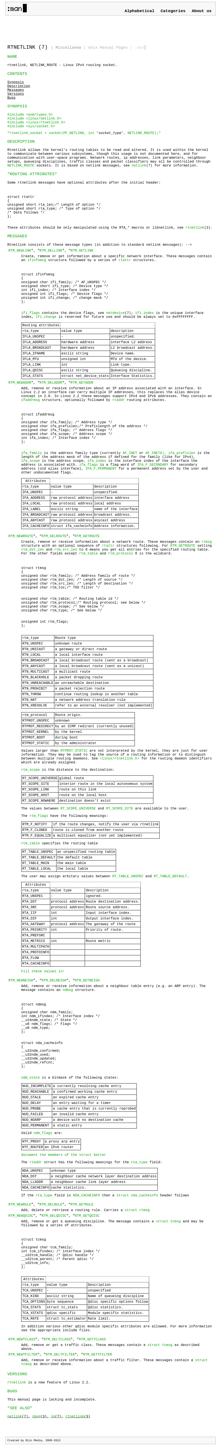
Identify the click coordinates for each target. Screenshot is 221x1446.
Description (18, 86)
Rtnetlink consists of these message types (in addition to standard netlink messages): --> (110, 805)
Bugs (11, 98)
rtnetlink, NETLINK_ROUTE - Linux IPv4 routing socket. (62, 65)
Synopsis (15, 82)
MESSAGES (17, 236)
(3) (77, 1417)
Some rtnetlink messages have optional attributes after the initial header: (110, 205)
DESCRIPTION (21, 141)
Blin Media (33, 1440)
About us (202, 11)
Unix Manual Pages (108, 47)
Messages (15, 90)
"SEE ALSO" (19, 1408)
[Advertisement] (57, 28)
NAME (12, 56)
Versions (15, 94)
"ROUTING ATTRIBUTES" (32, 174)
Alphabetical (139, 11)
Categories (173, 11)
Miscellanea (68, 47)
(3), (40, 1417)
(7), (18, 1417)
